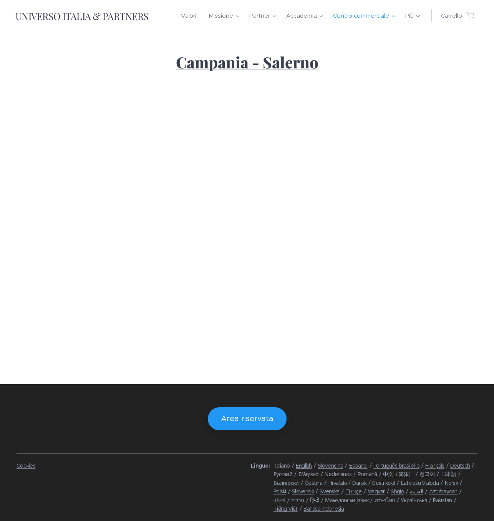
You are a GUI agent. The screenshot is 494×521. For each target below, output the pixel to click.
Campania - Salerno (247, 62)
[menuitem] (190, 15)
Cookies (26, 465)
